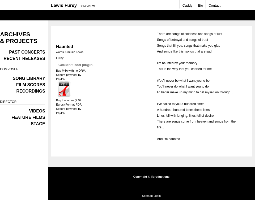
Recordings (30, 91)
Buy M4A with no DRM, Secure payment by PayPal (71, 75)
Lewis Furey (64, 5)
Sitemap (147, 195)
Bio (200, 5)
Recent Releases (24, 58)
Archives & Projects (18, 37)
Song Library (29, 78)
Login (157, 195)
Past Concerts (27, 52)
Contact (214, 5)
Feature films (28, 117)
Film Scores (30, 84)
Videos (37, 111)
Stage (38, 123)
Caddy (187, 5)
